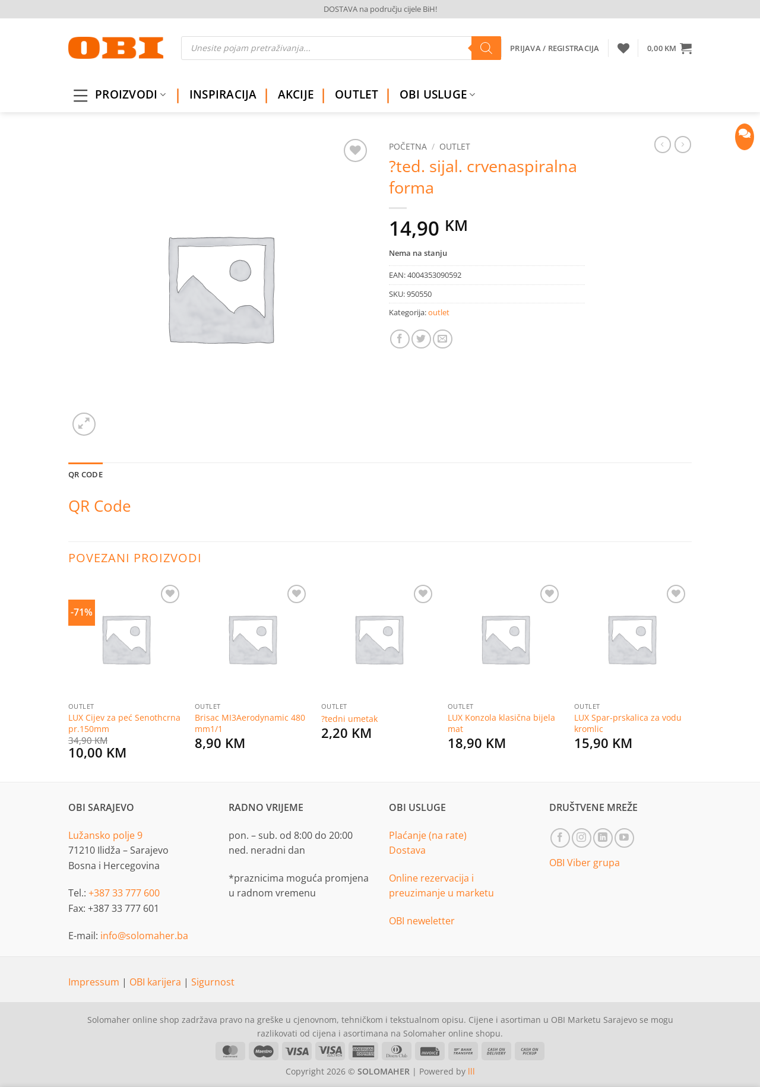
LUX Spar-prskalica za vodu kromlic (628, 723)
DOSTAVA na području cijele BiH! (380, 9)
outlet (454, 146)
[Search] (486, 48)
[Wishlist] (623, 48)
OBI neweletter (422, 920)
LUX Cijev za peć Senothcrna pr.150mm (124, 723)
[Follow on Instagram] (581, 838)
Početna (408, 146)
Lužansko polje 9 (105, 835)
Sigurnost (213, 981)
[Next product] (662, 144)
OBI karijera (156, 981)
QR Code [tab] (85, 474)
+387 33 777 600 (124, 892)
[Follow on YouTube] (624, 838)
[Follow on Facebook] (560, 838)
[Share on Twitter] (421, 339)
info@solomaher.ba (144, 935)
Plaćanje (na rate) (428, 835)
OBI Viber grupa (584, 862)
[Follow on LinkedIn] (603, 838)
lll (471, 1071)
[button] (669, 48)
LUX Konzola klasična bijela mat (501, 723)
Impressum (95, 981)
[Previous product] (682, 144)
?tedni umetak (349, 719)
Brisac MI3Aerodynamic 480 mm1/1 (250, 723)
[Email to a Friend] (442, 339)
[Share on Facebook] (400, 339)
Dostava (407, 850)
